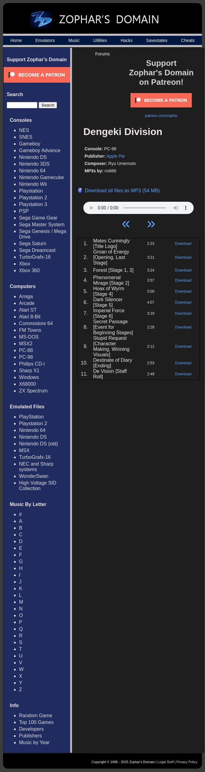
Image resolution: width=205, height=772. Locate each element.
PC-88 (26, 350)
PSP (24, 211)
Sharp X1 (29, 370)
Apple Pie (116, 156)
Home (16, 40)
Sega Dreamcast (37, 250)
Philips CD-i (32, 363)
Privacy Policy (187, 762)
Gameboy (29, 143)
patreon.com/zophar (161, 116)
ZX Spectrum (33, 390)
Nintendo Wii (33, 184)
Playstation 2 (33, 197)
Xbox (24, 263)
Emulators (45, 40)
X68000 (27, 384)
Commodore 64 (36, 323)
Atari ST (28, 310)
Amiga (26, 296)
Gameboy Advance (39, 150)
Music (74, 40)
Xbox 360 (29, 270)
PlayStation (31, 416)
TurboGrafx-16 (35, 257)
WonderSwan (33, 476)
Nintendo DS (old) (38, 443)
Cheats (188, 40)
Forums (102, 53)
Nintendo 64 (32, 170)
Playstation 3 (33, 204)
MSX (24, 450)
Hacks (127, 40)
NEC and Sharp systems (36, 466)
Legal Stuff (165, 762)
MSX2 (25, 343)
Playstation (31, 190)
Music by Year (34, 742)
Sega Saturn (32, 243)
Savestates (156, 40)
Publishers (30, 735)
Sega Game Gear (38, 217)
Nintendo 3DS (34, 164)
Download (183, 244)
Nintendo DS (33, 157)
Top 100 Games (36, 722)
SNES (25, 137)
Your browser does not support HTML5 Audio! (138, 206)
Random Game (35, 715)
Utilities (100, 40)
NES (24, 130)
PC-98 (26, 357)
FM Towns (30, 330)
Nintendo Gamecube (41, 177)
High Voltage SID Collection (37, 485)
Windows (29, 377)
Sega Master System (42, 224)
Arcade (27, 303)
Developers (31, 729)
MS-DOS (29, 336)
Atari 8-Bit (29, 316)
